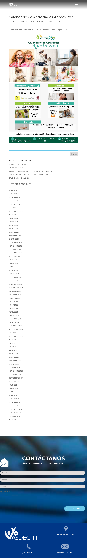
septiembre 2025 (16, 211)
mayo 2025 (13, 225)
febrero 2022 (15, 361)
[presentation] (17, 498)
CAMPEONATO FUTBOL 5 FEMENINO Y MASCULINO (29, 175)
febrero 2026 (15, 197)
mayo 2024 (13, 267)
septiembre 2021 (16, 378)
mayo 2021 (13, 392)
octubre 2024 (15, 249)
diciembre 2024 (15, 242)
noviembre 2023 (16, 288)
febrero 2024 (15, 277)
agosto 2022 (14, 340)
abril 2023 (13, 312)
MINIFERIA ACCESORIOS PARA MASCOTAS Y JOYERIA (30, 171)
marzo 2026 (14, 194)
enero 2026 (14, 201)
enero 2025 (14, 239)
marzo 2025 (14, 232)
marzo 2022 (14, 357)
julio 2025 (13, 218)
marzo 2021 (14, 399)
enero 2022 (14, 364)
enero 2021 (13, 406)
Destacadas (55, 21)
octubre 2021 (15, 374)
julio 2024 (13, 260)
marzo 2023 (14, 315)
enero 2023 (14, 322)
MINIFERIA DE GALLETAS (19, 168)
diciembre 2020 (15, 409)
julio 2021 (13, 385)
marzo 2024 (14, 274)
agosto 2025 (14, 215)
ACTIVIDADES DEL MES (40, 21)
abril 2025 (13, 229)
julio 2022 (13, 343)
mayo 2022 (13, 350)
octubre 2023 (15, 291)
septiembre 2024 (16, 253)
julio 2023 (13, 301)
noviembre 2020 (16, 413)
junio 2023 (13, 305)
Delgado (15, 21)
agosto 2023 (14, 298)
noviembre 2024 (16, 246)
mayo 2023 (13, 308)
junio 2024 (13, 263)
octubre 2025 (15, 208)
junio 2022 (13, 347)
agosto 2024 (14, 256)
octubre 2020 (15, 416)
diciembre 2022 (15, 326)
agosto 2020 (14, 420)
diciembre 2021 (15, 368)
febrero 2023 (15, 319)
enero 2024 (14, 281)
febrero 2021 (15, 402)
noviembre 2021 (16, 371)
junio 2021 (13, 388)
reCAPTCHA (5, 492)
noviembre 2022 (16, 329)
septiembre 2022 (16, 336)
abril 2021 (13, 395)
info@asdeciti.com (64, 552)
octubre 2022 (15, 333)
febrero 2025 (15, 235)
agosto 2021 (14, 381)
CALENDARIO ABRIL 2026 (19, 178)
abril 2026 (13, 190)
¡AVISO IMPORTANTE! (17, 164)
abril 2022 (13, 354)
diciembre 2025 (15, 204)
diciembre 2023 (15, 284)
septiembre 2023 (16, 295)
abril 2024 (13, 270)
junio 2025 (13, 222)
